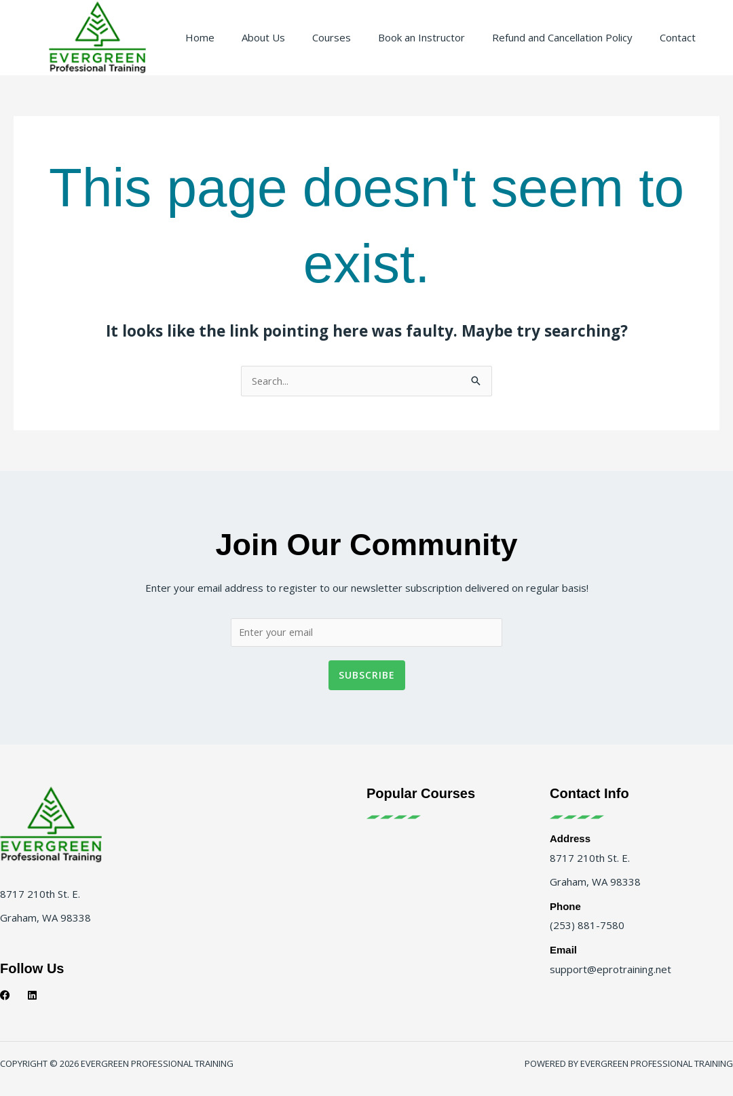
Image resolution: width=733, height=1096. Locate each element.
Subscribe (367, 686)
